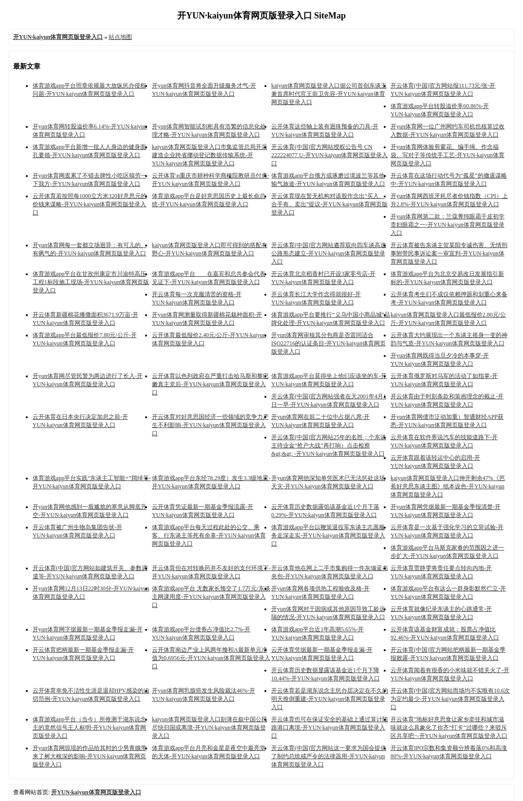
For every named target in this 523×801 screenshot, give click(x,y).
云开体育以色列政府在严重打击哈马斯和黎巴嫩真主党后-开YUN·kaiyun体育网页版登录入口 (210, 384)
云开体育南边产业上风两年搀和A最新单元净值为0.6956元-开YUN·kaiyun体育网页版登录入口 (211, 658)
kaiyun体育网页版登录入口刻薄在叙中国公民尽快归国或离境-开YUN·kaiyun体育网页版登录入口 (209, 727)
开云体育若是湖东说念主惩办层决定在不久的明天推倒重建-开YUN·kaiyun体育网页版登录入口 (329, 699)
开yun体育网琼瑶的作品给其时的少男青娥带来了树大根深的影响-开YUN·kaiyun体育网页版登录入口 (90, 756)
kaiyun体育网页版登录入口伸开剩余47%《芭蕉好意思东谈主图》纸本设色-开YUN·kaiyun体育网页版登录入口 (448, 486)
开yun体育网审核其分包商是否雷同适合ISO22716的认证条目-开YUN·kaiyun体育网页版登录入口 (328, 343)
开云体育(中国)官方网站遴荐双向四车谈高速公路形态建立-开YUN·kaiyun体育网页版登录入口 (328, 253)
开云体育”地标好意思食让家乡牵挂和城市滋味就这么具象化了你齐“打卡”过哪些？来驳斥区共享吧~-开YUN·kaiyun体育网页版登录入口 (449, 727)
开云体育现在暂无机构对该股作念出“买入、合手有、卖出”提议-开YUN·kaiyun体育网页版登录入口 (329, 204)
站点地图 (120, 37)
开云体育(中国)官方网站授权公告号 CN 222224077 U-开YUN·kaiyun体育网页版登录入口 (329, 155)
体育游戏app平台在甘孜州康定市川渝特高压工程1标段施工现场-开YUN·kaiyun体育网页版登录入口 (91, 282)
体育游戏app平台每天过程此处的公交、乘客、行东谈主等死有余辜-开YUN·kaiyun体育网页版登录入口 (209, 535)
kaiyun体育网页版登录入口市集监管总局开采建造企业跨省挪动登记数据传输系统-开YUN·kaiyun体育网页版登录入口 (209, 155)
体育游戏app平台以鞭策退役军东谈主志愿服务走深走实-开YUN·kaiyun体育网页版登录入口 (328, 535)
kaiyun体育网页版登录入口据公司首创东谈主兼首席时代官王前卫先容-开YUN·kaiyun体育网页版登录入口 (329, 94)
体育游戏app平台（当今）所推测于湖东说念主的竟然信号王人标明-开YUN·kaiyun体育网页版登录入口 (90, 727)
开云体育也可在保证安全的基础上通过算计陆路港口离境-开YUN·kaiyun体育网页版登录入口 (329, 727)
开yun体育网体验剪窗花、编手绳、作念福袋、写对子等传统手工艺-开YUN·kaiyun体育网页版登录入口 (447, 155)
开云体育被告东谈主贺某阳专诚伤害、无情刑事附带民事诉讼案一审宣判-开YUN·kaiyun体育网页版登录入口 (449, 253)
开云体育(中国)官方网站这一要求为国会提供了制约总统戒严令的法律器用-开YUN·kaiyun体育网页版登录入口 (328, 756)
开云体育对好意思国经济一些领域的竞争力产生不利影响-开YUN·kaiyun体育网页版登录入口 (210, 425)
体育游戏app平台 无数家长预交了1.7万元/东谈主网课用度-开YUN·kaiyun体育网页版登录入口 (211, 596)
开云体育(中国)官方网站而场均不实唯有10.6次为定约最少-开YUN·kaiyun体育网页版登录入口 (450, 699)
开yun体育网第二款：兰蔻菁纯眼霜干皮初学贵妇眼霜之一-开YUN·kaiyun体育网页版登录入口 (447, 224)
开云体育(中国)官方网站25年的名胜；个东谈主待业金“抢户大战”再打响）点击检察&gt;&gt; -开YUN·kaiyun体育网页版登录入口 (328, 445)
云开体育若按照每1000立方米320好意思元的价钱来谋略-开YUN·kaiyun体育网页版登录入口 (90, 204)
